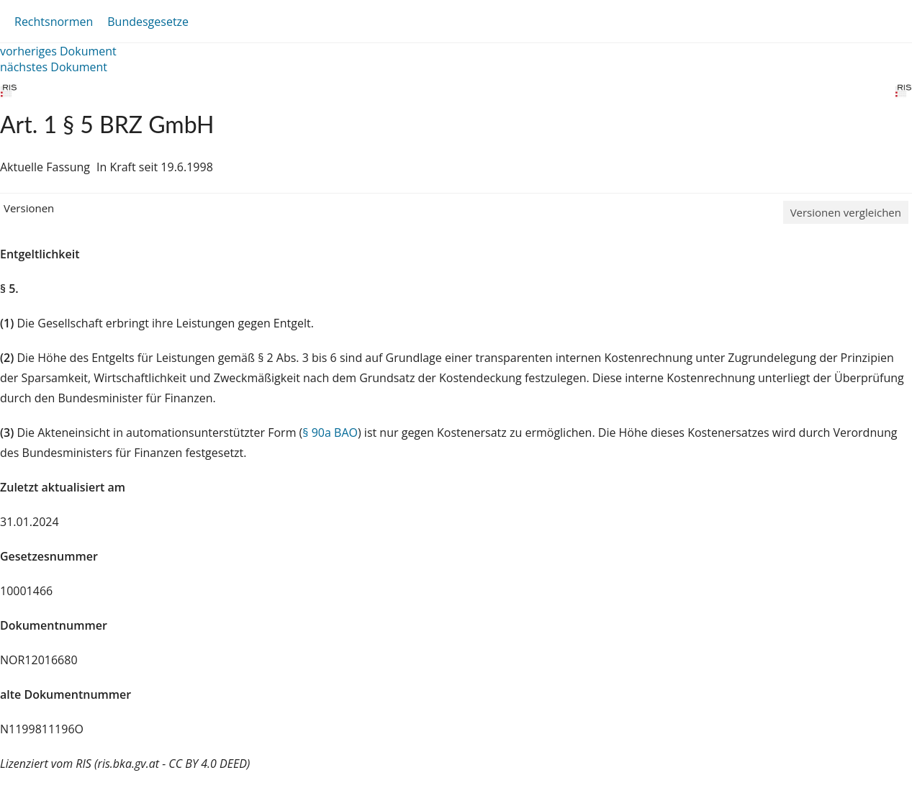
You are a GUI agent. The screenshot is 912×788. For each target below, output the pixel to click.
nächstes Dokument (53, 67)
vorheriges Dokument (58, 51)
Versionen (29, 208)
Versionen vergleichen (845, 212)
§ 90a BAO (330, 432)
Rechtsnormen (53, 22)
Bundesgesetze (148, 22)
